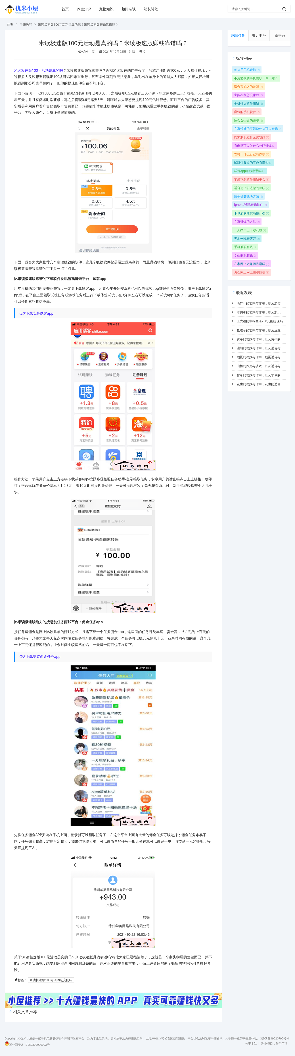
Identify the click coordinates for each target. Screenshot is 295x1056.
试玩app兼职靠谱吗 (249, 171)
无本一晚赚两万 (246, 238)
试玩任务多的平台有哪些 (253, 162)
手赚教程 (26, 24)
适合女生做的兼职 (248, 120)
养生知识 (84, 8)
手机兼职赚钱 (245, 247)
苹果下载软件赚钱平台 (251, 179)
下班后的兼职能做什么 (251, 213)
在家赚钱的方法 (246, 221)
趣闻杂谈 (128, 8)
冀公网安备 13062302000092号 (27, 1045)
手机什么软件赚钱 (248, 103)
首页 (65, 8)
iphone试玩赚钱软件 (250, 204)
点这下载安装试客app (36, 313)
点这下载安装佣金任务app (40, 656)
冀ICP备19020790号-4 (274, 1038)
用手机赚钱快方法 (248, 196)
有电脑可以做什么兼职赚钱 (254, 145)
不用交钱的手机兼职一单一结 (256, 78)
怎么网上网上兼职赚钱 (251, 272)
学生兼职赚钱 (245, 255)
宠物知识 (106, 8)
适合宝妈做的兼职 (248, 86)
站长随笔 (151, 8)
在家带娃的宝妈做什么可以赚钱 (257, 128)
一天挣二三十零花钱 (250, 230)
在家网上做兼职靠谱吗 (251, 264)
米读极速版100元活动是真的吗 (38, 70)
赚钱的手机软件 (246, 112)
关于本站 (251, 1043)
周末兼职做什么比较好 (251, 137)
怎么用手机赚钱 (246, 69)
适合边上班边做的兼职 (251, 188)
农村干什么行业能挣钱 (251, 154)
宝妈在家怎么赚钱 (248, 95)
